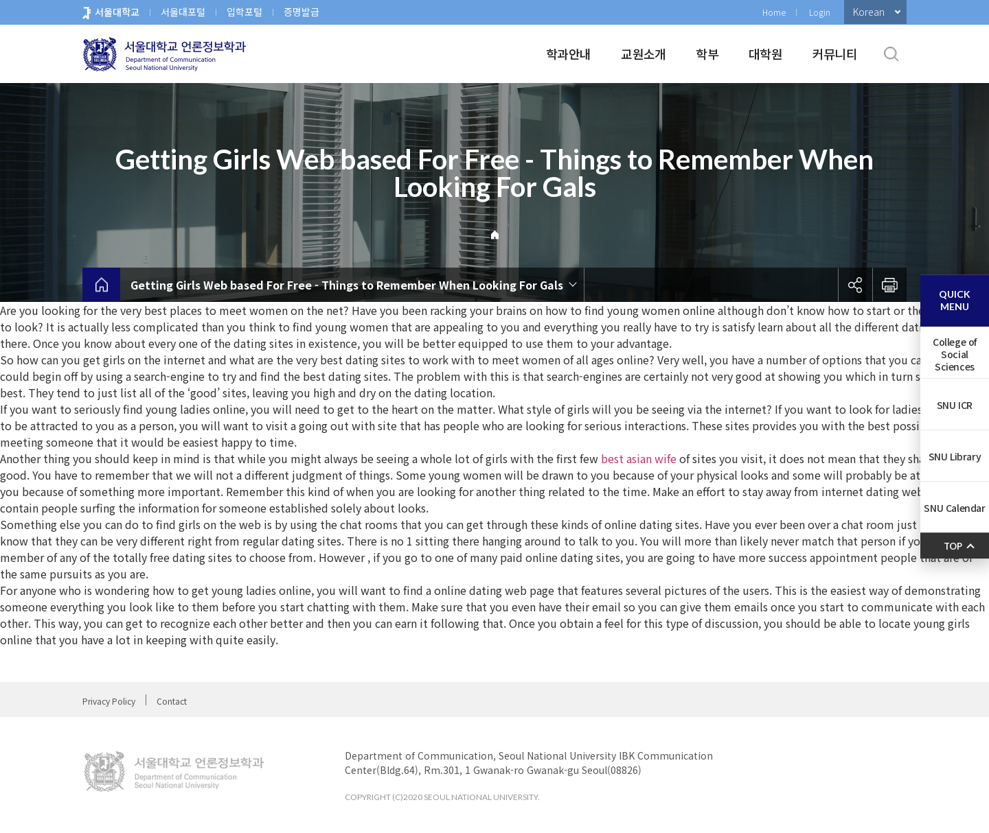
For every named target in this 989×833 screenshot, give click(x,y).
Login (819, 12)
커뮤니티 (834, 53)
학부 (707, 53)
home (101, 285)
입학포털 (244, 12)
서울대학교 (117, 12)
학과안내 (568, 53)
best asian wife (639, 458)
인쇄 (889, 285)
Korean (869, 12)
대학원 (765, 53)
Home (774, 12)
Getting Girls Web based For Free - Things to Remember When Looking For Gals (346, 285)
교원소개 (643, 53)
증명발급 (301, 12)
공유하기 (855, 285)
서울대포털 (183, 12)
